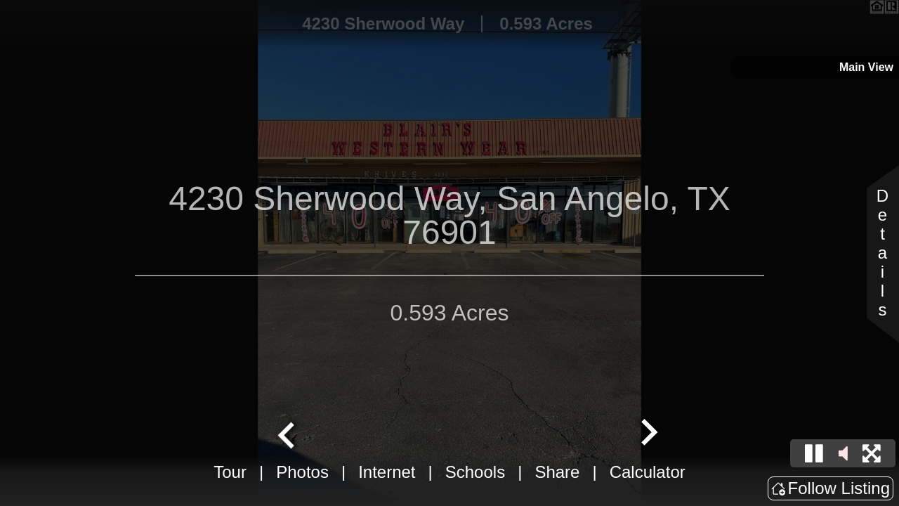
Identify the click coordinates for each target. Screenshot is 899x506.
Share (556, 471)
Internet (386, 471)
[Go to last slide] (288, 433)
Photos (302, 471)
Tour (230, 471)
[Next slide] (647, 433)
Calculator (647, 471)
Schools (475, 471)
